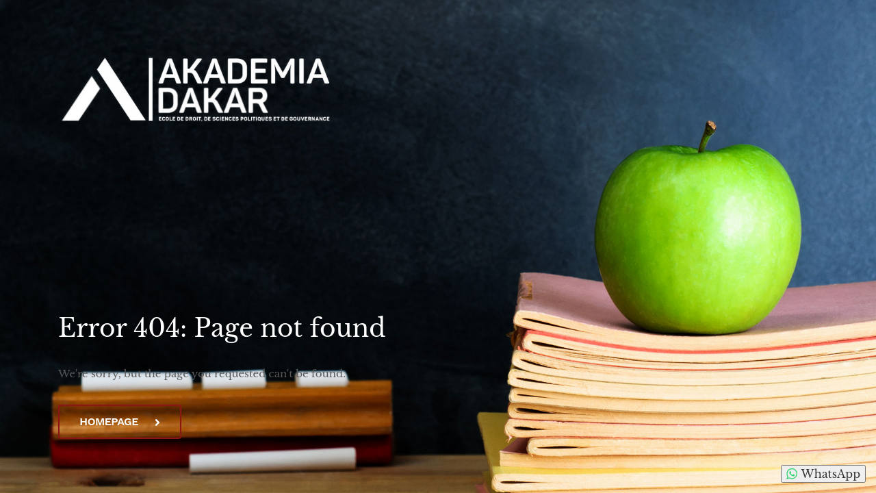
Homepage (119, 421)
